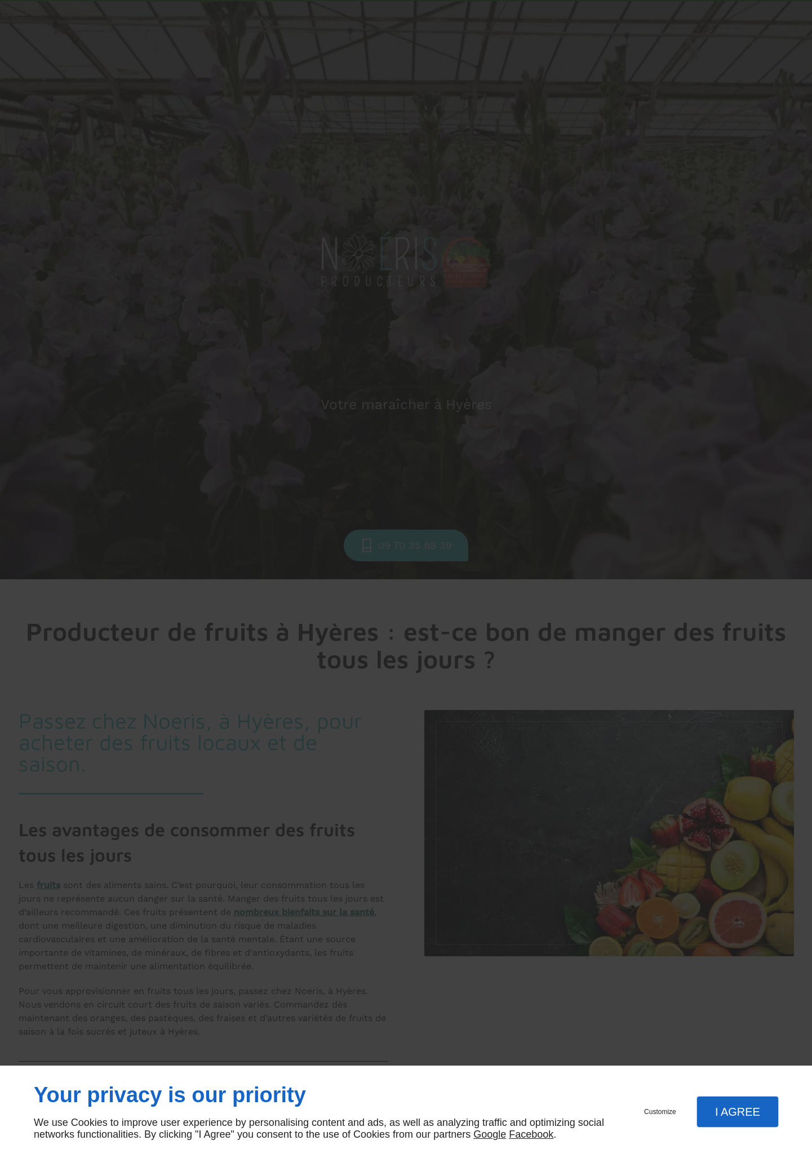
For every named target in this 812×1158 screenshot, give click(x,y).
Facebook (531, 1134)
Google (489, 1134)
